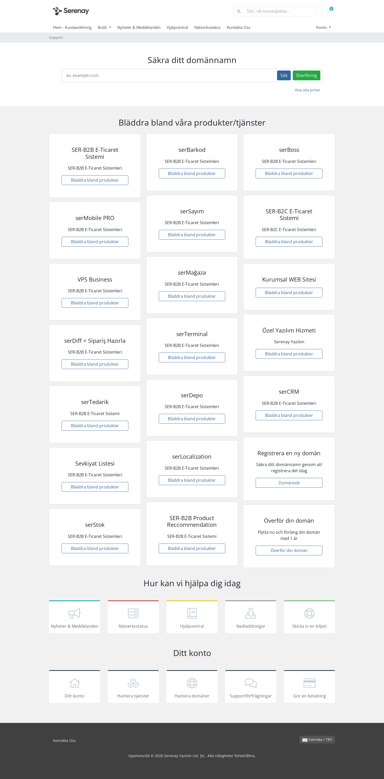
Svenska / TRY (317, 739)
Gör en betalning (309, 687)
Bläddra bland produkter (95, 180)
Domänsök (289, 483)
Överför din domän (289, 550)
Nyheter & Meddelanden (139, 27)
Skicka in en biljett (309, 617)
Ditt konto (74, 687)
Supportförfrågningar (250, 687)
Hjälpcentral (177, 27)
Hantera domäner (192, 687)
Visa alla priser (307, 89)
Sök (283, 75)
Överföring (306, 75)
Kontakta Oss (238, 27)
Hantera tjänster (133, 687)
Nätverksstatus (207, 27)
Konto (322, 27)
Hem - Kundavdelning (72, 27)
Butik (103, 27)
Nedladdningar (250, 617)
